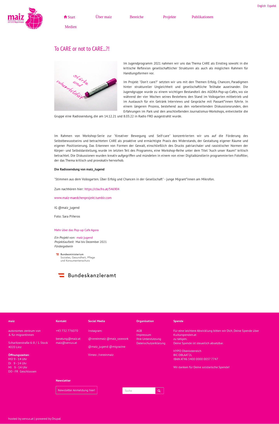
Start (71, 17)
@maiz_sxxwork (117, 339)
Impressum (143, 335)
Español (271, 6)
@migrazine (117, 346)
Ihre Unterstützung (148, 339)
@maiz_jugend (98, 346)
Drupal (56, 419)
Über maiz (104, 17)
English (261, 6)
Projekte (169, 17)
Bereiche (136, 17)
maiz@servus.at (66, 343)
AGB (139, 331)
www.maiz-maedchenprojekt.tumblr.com (83, 198)
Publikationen (202, 17)
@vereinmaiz (97, 339)
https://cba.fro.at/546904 (101, 189)
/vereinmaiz (105, 355)
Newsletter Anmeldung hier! (76, 390)
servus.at (28, 419)
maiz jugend (85, 237)
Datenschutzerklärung (150, 343)
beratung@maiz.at (68, 339)
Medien (71, 27)
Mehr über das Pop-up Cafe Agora (76, 230)
